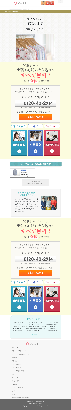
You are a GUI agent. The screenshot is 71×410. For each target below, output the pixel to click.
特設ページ (15, 358)
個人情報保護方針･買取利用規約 (20, 398)
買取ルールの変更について (19, 351)
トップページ (15, 348)
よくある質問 (15, 381)
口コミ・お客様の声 (17, 388)
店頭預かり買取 (19, 371)
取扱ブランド (15, 374)
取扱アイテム (15, 378)
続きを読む (35, 335)
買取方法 (14, 361)
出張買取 (17, 368)
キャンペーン (15, 391)
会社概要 (14, 394)
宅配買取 (17, 364)
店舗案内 (14, 384)
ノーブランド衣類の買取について (21, 354)
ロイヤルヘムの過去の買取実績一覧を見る (35, 183)
